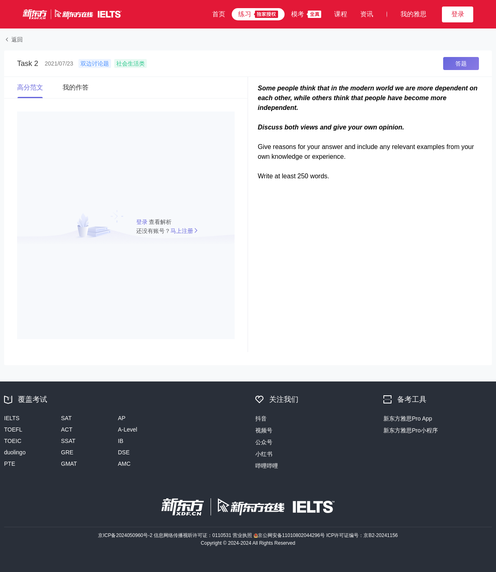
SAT (66, 418)
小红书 (263, 454)
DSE (124, 452)
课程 (340, 14)
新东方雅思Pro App (407, 418)
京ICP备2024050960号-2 (126, 535)
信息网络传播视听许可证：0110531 (193, 535)
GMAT (69, 463)
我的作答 (76, 87)
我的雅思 (413, 14)
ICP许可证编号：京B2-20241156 (362, 535)
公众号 (263, 442)
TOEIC (13, 441)
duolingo (15, 452)
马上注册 (181, 231)
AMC (124, 463)
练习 (244, 14)
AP (122, 418)
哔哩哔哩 (266, 465)
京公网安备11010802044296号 (290, 535)
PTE (9, 463)
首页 (218, 14)
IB (120, 441)
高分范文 (30, 87)
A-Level (127, 429)
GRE (67, 452)
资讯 (366, 14)
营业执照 (243, 535)
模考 (297, 14)
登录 (142, 222)
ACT (66, 429)
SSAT (68, 441)
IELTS (12, 418)
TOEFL (13, 429)
